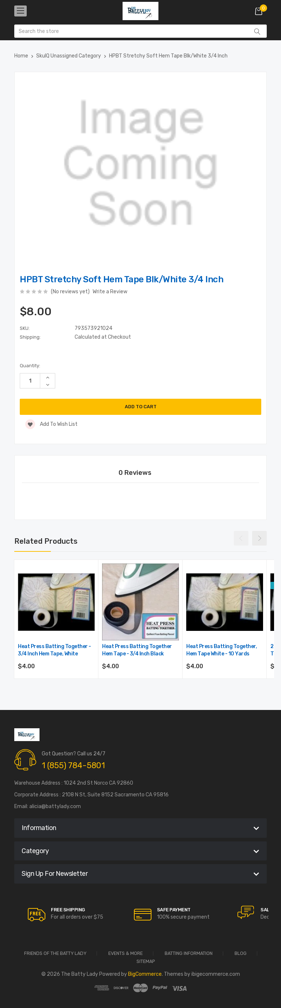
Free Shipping (68, 909)
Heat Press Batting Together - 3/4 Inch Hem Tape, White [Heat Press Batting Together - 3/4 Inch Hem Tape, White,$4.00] (54, 650)
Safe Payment (174, 909)
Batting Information (189, 953)
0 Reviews (135, 473)
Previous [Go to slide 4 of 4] (241, 538)
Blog (241, 953)
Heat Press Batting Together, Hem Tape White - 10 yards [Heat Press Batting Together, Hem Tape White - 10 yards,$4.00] (221, 650)
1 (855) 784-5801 (73, 765)
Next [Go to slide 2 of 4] (259, 538)
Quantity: (30, 365)
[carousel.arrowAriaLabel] (36, 914)
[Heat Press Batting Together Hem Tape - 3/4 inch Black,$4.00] (140, 601)
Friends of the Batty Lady (55, 953)
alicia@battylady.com (55, 806)
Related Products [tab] (46, 541)
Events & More (125, 953)
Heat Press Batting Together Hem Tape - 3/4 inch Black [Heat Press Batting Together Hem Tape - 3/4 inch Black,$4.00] (137, 650)
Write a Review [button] (110, 292)
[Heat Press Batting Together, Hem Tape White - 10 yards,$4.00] (224, 601)
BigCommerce (145, 974)
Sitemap (145, 961)
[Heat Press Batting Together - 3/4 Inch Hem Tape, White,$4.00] (56, 601)
